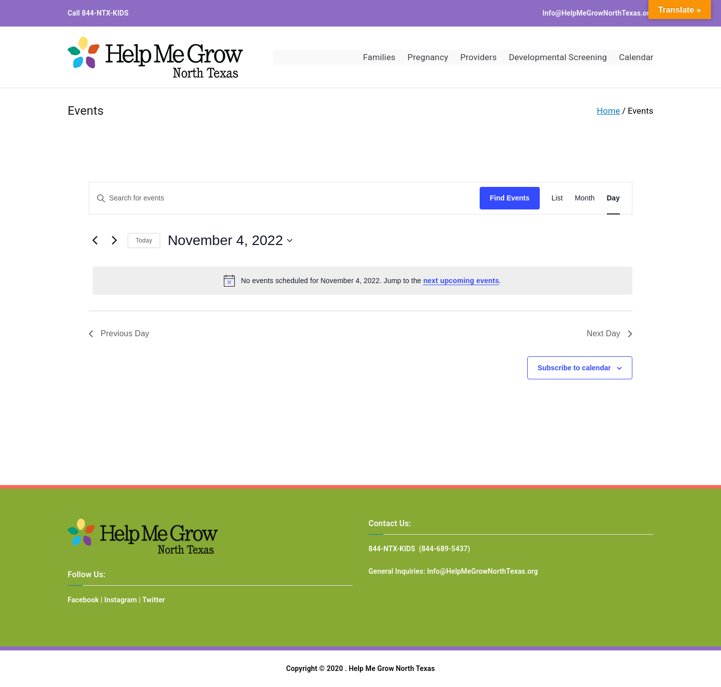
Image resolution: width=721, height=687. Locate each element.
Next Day (609, 333)
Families (379, 57)
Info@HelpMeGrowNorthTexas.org (598, 13)
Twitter (153, 600)
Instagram (120, 600)
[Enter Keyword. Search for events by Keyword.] (284, 198)
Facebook (83, 600)
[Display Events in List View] (557, 198)
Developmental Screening (558, 57)
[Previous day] (95, 241)
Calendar (636, 57)
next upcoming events (461, 281)
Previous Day (119, 333)
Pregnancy (428, 57)
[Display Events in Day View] (613, 198)
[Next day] (114, 241)
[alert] (362, 281)
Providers (478, 57)
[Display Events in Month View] (585, 198)
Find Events (509, 198)
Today (144, 240)
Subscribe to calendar (574, 368)
